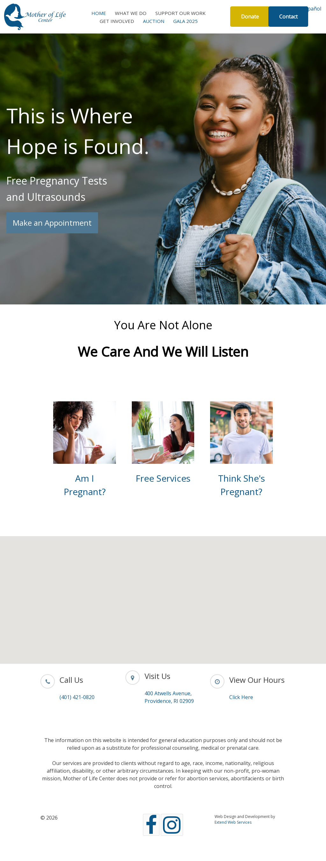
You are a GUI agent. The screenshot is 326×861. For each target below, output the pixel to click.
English (292, 8)
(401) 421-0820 (77, 697)
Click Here (241, 697)
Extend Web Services (233, 822)
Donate (250, 16)
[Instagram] (172, 825)
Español (311, 8)
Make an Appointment (52, 222)
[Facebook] (151, 825)
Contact (288, 16)
